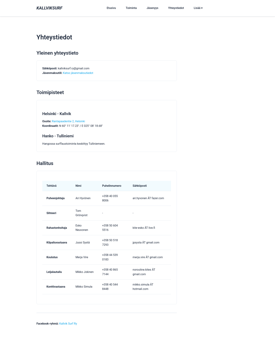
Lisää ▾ (198, 8)
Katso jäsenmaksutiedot (78, 73)
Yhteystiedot (176, 8)
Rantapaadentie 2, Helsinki (68, 121)
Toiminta (131, 8)
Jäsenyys (152, 8)
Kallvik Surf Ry (68, 323)
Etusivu (111, 8)
